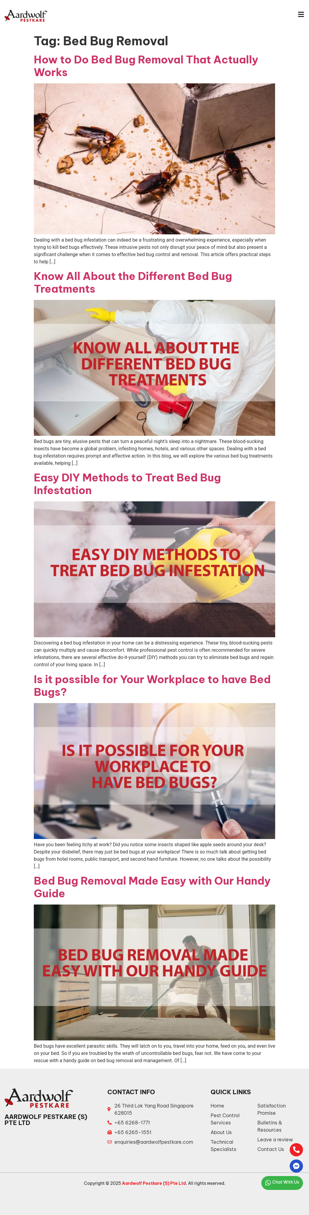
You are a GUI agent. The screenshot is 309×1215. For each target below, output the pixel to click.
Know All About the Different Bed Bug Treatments (133, 282)
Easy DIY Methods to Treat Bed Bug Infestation (127, 484)
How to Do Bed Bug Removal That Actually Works (146, 66)
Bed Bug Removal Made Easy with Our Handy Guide (152, 887)
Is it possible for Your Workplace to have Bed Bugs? (152, 686)
